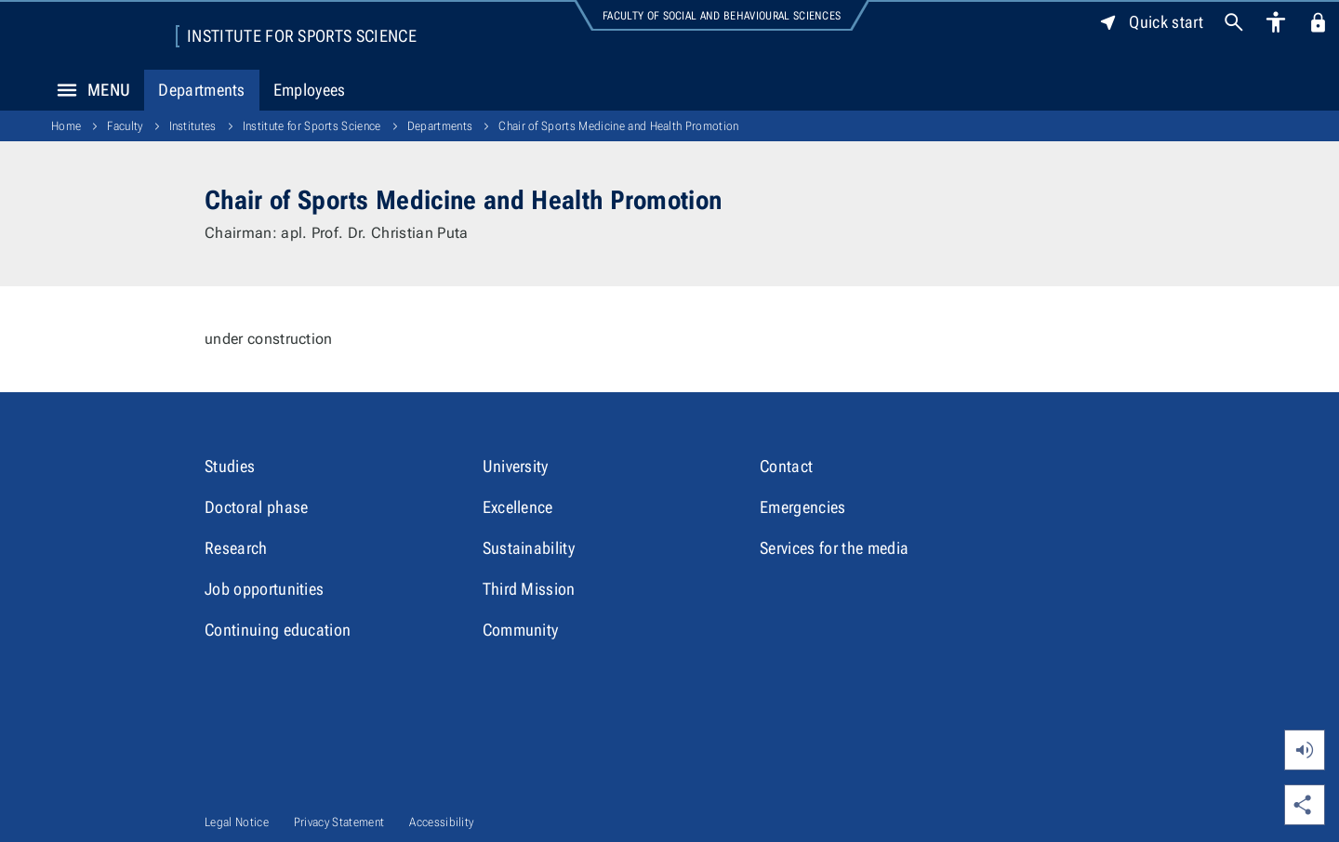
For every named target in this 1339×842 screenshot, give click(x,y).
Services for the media (834, 548)
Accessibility (441, 822)
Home (66, 126)
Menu (88, 90)
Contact (786, 466)
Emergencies (803, 507)
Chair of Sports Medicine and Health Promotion (618, 126)
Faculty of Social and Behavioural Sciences (722, 15)
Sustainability (529, 548)
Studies (230, 466)
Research (236, 548)
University (516, 466)
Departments (201, 89)
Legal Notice (237, 822)
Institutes (193, 126)
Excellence (518, 507)
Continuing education (278, 629)
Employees (309, 89)
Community (521, 629)
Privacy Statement (339, 822)
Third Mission (529, 589)
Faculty (124, 126)
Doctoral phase (256, 507)
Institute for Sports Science (302, 36)
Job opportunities (264, 589)
